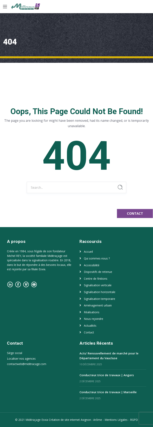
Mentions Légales (116, 420)
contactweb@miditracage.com (26, 364)
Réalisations (91, 312)
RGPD (134, 420)
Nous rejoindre (93, 319)
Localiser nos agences (21, 358)
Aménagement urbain (98, 305)
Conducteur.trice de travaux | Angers (106, 375)
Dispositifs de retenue (98, 272)
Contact (89, 332)
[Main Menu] (5, 6)
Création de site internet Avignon (70, 420)
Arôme (97, 420)
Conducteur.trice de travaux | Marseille (108, 392)
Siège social (14, 353)
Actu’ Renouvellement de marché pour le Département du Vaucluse (108, 355)
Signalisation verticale (98, 285)
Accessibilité (91, 265)
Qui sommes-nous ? (97, 258)
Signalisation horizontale (99, 292)
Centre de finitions (95, 278)
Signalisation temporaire (99, 299)
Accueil (88, 251)
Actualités (90, 325)
